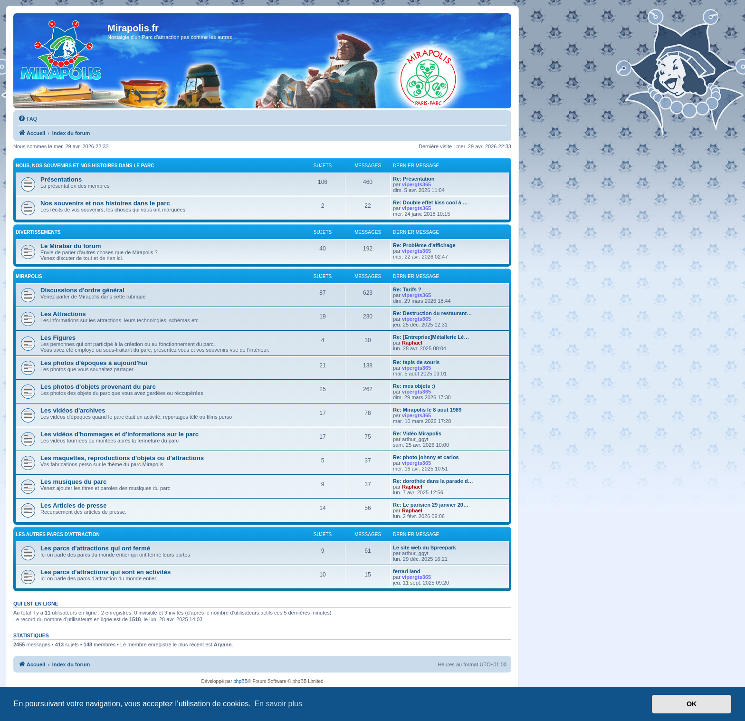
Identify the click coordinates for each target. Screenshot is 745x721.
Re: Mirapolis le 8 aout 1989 (427, 410)
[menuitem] (27, 119)
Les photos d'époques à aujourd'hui (93, 362)
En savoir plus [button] (278, 704)
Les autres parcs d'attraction (58, 534)
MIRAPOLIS (29, 276)
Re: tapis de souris (416, 362)
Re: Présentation (413, 179)
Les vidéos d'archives (72, 410)
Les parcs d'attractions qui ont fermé (95, 548)
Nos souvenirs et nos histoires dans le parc (105, 203)
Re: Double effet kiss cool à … (430, 202)
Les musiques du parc (73, 481)
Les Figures (58, 337)
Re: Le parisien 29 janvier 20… (430, 505)
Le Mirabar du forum (70, 246)
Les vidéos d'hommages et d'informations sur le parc (119, 434)
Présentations (61, 179)
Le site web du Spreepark (424, 547)
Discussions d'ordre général (82, 290)
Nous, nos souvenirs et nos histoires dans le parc (85, 165)
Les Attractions (63, 313)
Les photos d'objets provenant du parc (98, 386)
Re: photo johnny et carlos (426, 457)
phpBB (240, 681)
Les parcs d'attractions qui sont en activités (105, 572)
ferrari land (406, 571)
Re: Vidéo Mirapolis (417, 433)
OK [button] (692, 704)
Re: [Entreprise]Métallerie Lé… (431, 337)
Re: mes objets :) (414, 386)
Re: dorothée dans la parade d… (433, 481)
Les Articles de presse (73, 505)
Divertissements (38, 232)
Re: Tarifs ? (407, 289)
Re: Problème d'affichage (424, 245)
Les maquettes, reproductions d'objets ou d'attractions (122, 457)
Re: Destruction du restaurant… (432, 313)
